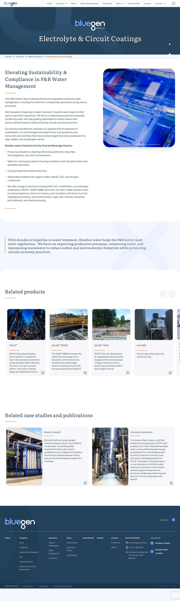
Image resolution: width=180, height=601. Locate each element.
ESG (20, 567)
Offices (114, 558)
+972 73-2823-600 (134, 558)
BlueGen (8, 56)
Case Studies (134, 3)
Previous (163, 304)
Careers (147, 3)
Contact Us (115, 553)
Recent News (72, 553)
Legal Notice (43, 596)
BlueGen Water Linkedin (159, 562)
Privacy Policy (28, 596)
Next (172, 304)
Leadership (23, 558)
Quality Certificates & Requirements (27, 578)
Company (60, 3)
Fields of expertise (35, 56)
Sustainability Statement (28, 563)
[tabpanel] (139, 118)
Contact (159, 3)
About (21, 553)
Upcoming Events (71, 559)
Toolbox (161, 596)
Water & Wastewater (53, 555)
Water (73, 3)
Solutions (53, 548)
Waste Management (89, 3)
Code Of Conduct (26, 572)
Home (49, 3)
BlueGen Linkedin (160, 553)
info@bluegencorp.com (136, 553)
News (118, 3)
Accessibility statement (62, 596)
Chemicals (107, 3)
